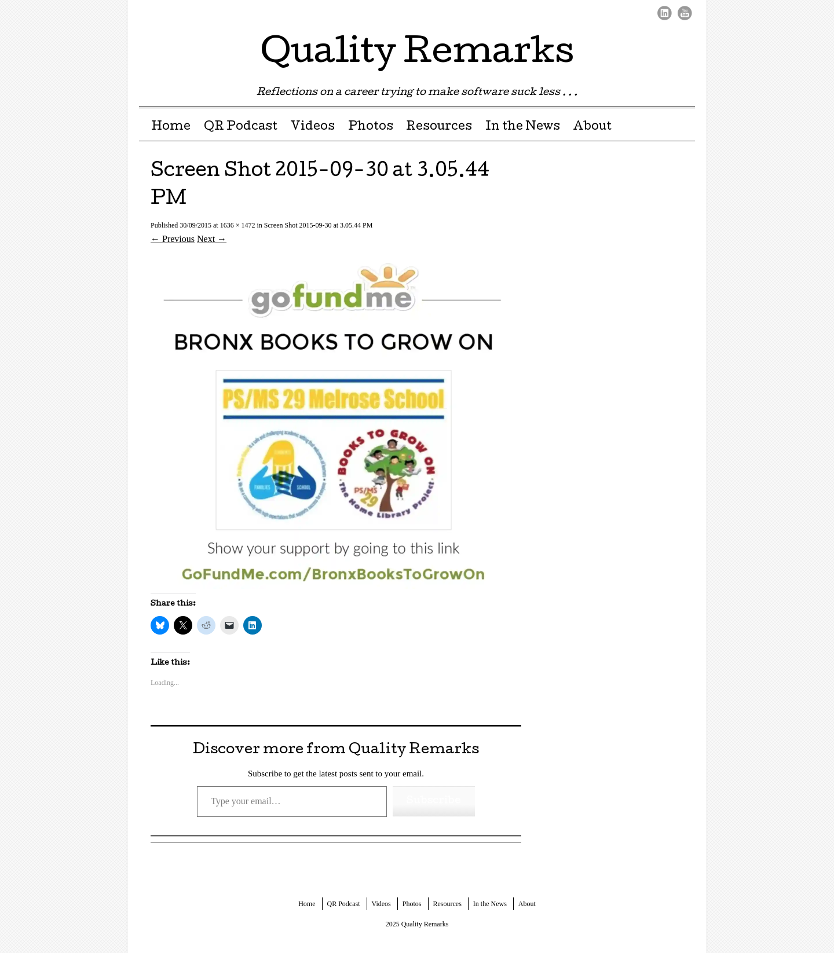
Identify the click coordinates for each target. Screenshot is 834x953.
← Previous (173, 239)
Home (171, 127)
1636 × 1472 (237, 225)
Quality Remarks (417, 54)
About (592, 127)
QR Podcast (240, 127)
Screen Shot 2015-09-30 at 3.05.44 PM (318, 225)
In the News (522, 127)
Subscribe (434, 801)
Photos (370, 127)
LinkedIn (664, 13)
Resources (439, 127)
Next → (211, 239)
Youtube (685, 13)
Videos (312, 127)
